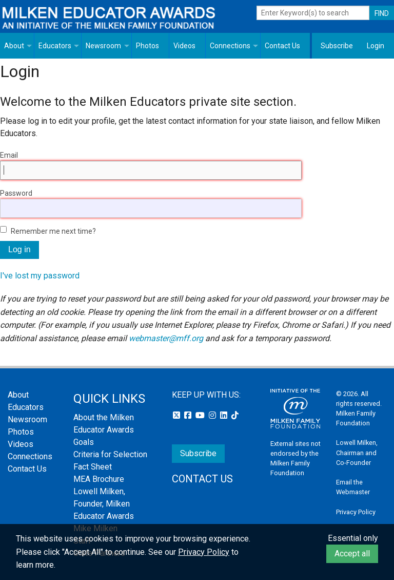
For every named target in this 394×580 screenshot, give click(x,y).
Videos (184, 46)
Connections (230, 46)
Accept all (352, 553)
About (14, 46)
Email (9, 155)
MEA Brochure (98, 479)
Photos (147, 46)
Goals (83, 442)
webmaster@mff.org (166, 338)
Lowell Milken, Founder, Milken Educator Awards (103, 504)
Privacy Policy (356, 512)
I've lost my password (40, 275)
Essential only (353, 538)
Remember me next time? (53, 231)
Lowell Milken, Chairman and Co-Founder (357, 452)
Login (375, 46)
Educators (54, 46)
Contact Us (282, 46)
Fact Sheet (92, 467)
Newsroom (103, 46)
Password (16, 193)
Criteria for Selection (110, 454)
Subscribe (337, 46)
